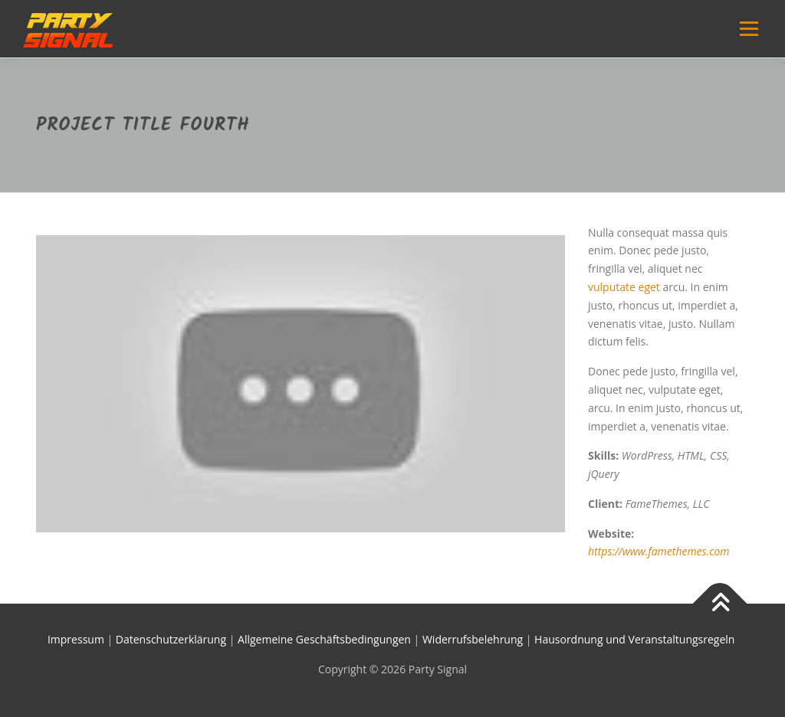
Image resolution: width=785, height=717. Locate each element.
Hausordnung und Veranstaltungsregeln (635, 639)
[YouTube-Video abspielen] (300, 383)
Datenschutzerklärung (171, 639)
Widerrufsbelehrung (472, 639)
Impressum (76, 639)
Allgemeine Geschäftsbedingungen (324, 639)
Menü (748, 28)
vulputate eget (624, 287)
